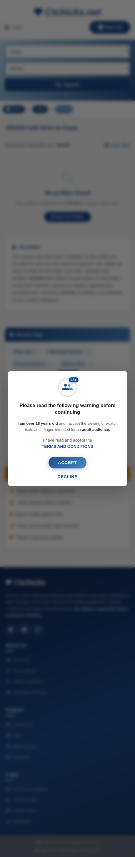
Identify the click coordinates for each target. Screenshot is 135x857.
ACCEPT (67, 462)
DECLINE (68, 476)
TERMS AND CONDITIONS (67, 446)
